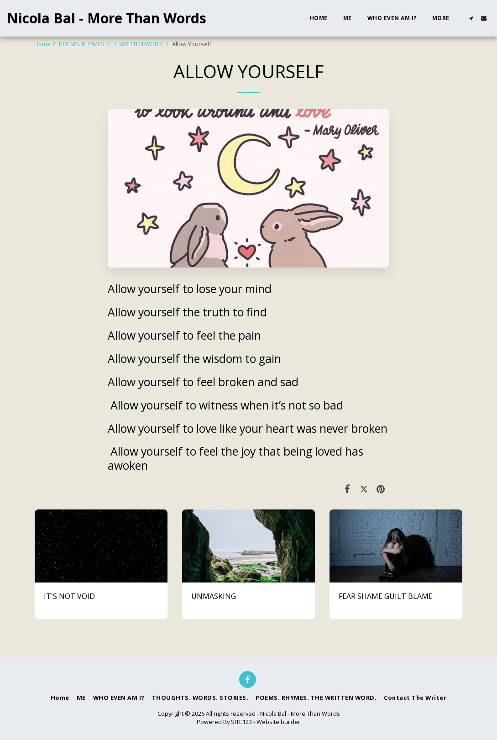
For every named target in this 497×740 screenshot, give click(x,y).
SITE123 (241, 722)
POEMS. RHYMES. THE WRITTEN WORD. (111, 44)
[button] (471, 18)
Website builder (278, 722)
